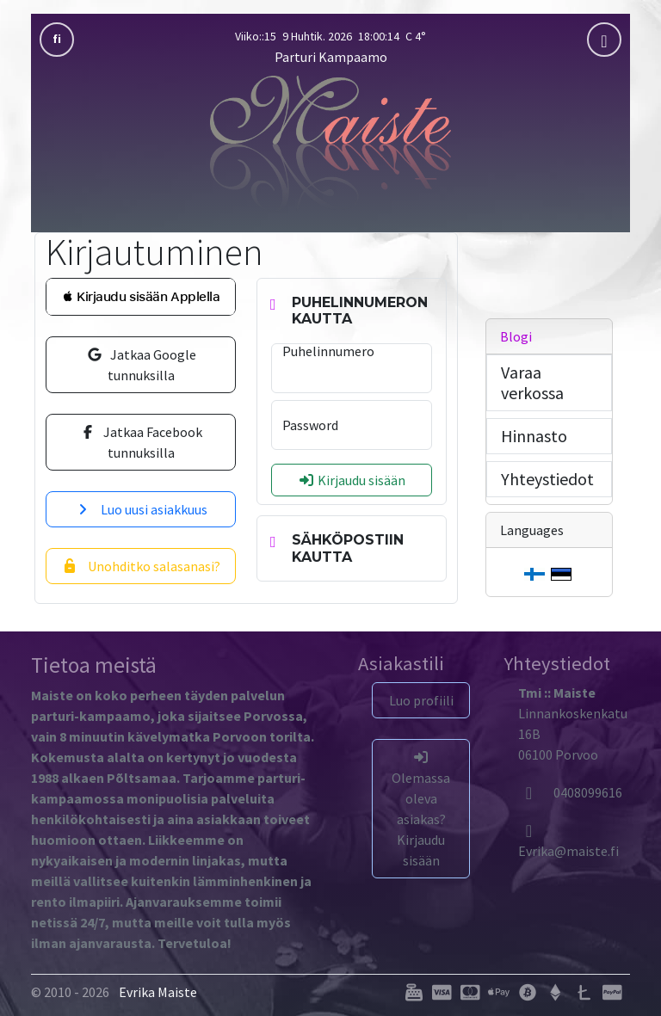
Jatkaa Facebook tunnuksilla (140, 442)
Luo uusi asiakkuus (140, 509)
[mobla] (604, 39)
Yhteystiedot (547, 479)
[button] (140, 297)
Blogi (516, 336)
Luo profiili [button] (421, 700)
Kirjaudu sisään (351, 480)
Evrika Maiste (158, 992)
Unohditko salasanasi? (140, 566)
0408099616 (570, 792)
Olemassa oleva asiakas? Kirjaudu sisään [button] (421, 809)
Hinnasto (534, 435)
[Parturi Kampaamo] (330, 142)
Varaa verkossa (532, 382)
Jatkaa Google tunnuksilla (141, 365)
